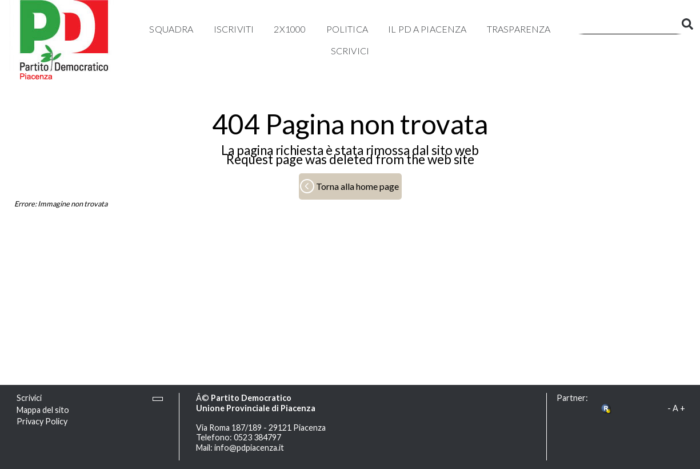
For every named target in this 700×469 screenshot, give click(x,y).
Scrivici (350, 50)
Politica (347, 28)
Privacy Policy (42, 421)
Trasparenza (519, 28)
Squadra (171, 28)
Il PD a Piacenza (427, 28)
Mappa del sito (43, 410)
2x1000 (290, 28)
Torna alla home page (357, 186)
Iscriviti (234, 28)
